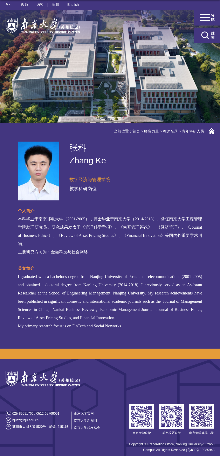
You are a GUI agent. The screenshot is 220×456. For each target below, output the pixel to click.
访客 (39, 5)
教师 (24, 5)
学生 (9, 5)
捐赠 (55, 5)
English (73, 5)
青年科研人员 (193, 131)
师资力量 (151, 131)
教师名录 (170, 131)
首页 (136, 131)
